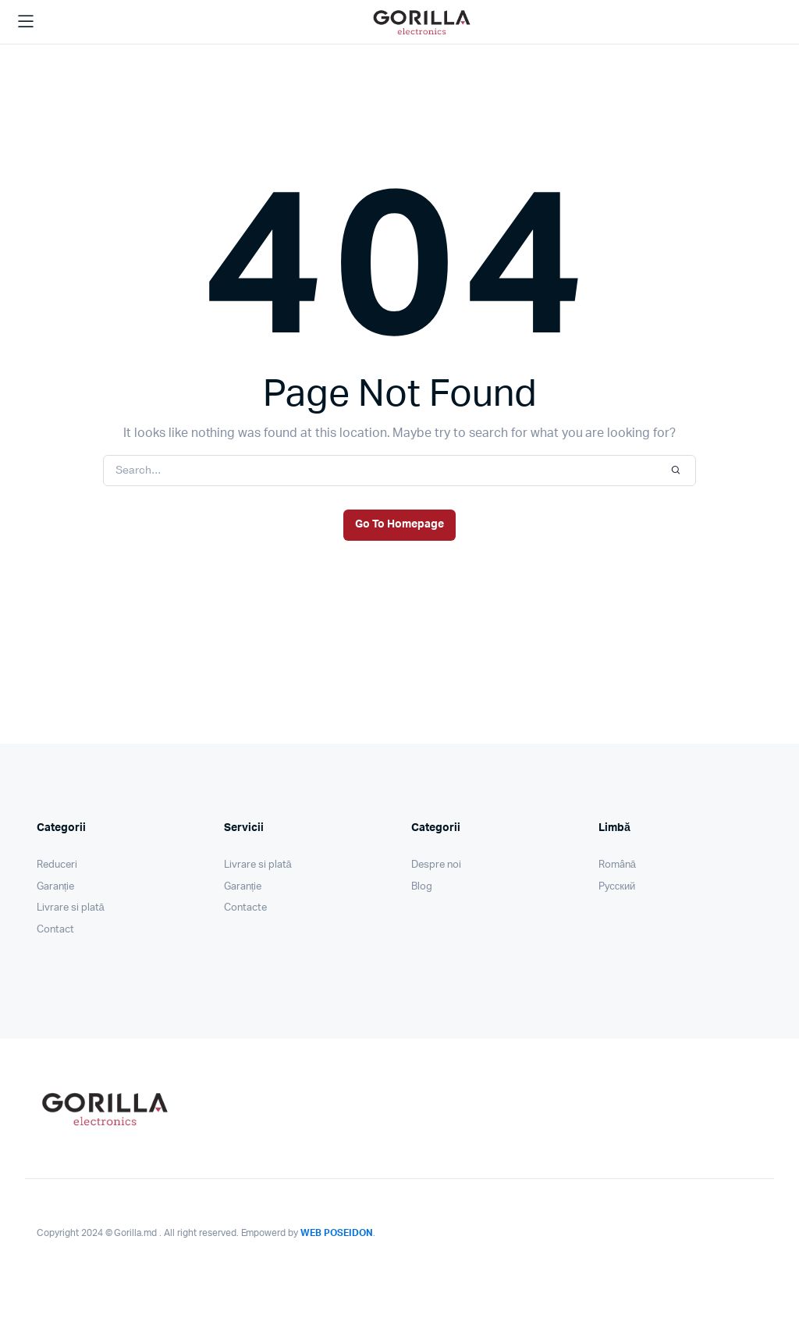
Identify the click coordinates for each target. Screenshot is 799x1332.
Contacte (245, 908)
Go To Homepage (399, 524)
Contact (55, 930)
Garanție (55, 887)
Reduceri (57, 865)
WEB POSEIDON (336, 1233)
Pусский (616, 887)
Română (617, 865)
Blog (421, 887)
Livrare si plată (71, 908)
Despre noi (436, 865)
